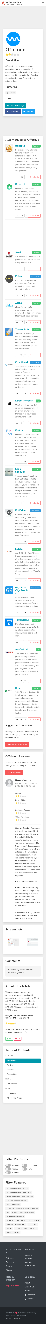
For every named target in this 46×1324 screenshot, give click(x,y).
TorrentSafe (22, 329)
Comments (11, 1093)
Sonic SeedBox (20, 470)
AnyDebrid (21, 649)
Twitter (30, 111)
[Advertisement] (23, 18)
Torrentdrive (22, 619)
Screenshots (12, 1083)
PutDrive (20, 510)
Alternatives (12, 1060)
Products (10, 1262)
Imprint (27, 1290)
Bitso (18, 688)
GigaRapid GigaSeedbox (22, 590)
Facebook (14, 111)
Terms (8, 1318)
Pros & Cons (12, 1074)
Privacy (16, 1318)
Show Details (34, 177)
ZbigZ (18, 302)
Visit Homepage (17, 105)
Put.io (18, 276)
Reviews (10, 1065)
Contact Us (29, 1286)
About (27, 1283)
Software (10, 1258)
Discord (9, 1270)
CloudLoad (21, 362)
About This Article (14, 1098)
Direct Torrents (24, 400)
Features (10, 1069)
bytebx (19, 549)
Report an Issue (12, 1285)
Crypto (9, 1266)
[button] (43, 3)
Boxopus (20, 145)
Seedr (18, 252)
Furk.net (19, 430)
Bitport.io (20, 184)
